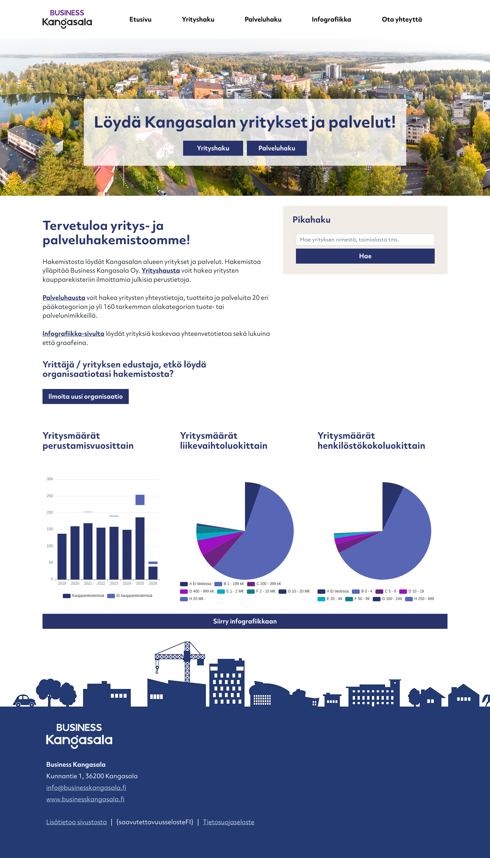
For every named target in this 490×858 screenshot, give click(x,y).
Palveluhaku (263, 19)
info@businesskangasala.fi (86, 787)
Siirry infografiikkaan (245, 621)
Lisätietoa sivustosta (76, 822)
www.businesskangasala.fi (85, 799)
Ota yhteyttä (402, 19)
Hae (365, 256)
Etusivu (140, 19)
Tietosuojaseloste (228, 822)
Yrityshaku (198, 19)
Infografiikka (331, 19)
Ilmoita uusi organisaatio (85, 396)
